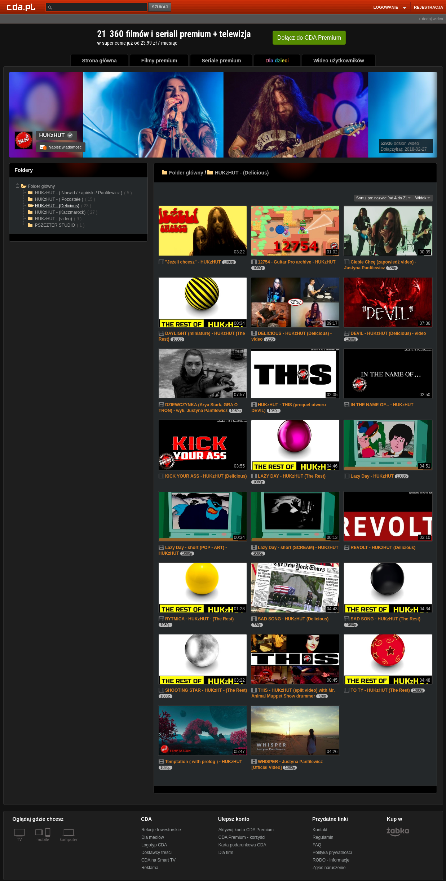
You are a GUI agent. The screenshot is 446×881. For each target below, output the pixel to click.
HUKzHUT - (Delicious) (242, 173)
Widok (422, 198)
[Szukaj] (96, 7)
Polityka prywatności (332, 852)
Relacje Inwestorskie (161, 829)
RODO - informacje (331, 860)
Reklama (149, 867)
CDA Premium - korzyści (241, 837)
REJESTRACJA (428, 7)
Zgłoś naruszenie (329, 867)
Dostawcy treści (156, 852)
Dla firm (225, 852)
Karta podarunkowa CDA (242, 844)
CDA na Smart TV (158, 860)
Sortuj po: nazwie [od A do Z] (383, 198)
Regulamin (323, 837)
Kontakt (320, 829)
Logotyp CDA (154, 844)
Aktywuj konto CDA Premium (246, 829)
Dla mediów (152, 837)
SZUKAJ (160, 7)
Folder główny (186, 173)
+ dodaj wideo (431, 19)
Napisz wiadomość (61, 147)
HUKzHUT (52, 135)
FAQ (317, 844)
